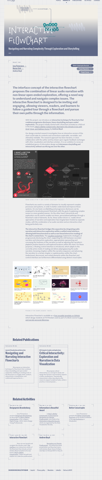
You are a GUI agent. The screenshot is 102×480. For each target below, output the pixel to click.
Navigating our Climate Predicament (50, 448)
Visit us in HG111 (67, 474)
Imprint (32, 474)
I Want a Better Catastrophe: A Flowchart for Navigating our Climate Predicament (48, 420)
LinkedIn (58, 474)
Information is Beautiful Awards (49, 424)
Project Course (81, 76)
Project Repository (80, 72)
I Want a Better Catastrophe (17, 457)
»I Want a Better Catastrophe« (20, 422)
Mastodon (50, 474)
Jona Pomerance (18, 69)
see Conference (78, 423)
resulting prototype (55, 239)
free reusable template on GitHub (67, 319)
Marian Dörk (17, 72)
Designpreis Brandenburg (23, 419)
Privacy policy (41, 474)
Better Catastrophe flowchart (76, 68)
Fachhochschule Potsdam (18, 474)
